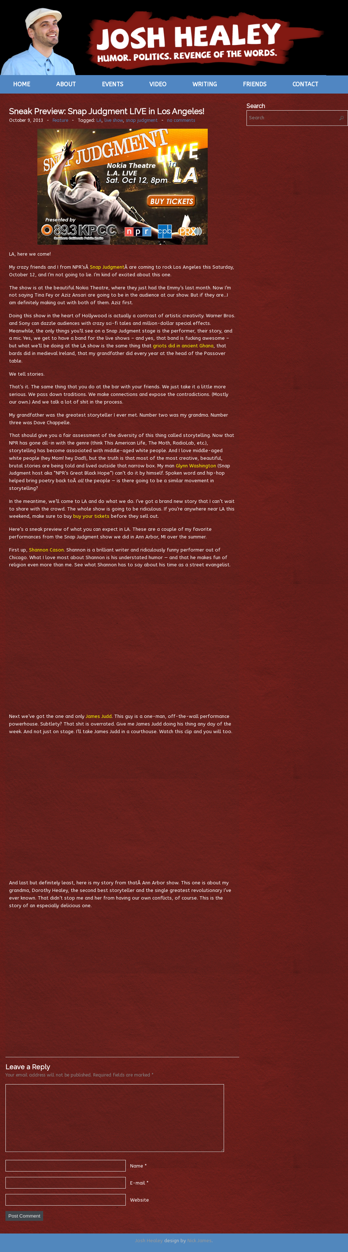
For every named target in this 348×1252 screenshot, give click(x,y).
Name (136, 1166)
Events (112, 84)
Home (21, 84)
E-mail (137, 1183)
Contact (305, 84)
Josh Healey (149, 1240)
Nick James (199, 1240)
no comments (181, 120)
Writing (204, 84)
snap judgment (142, 120)
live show (113, 120)
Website (139, 1200)
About (66, 84)
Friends (254, 84)
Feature (60, 120)
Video (157, 84)
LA (99, 120)
